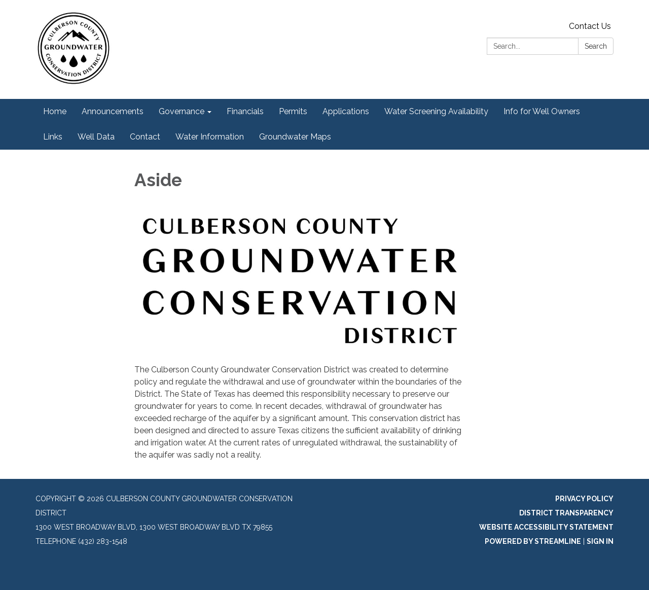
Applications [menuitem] (345, 111)
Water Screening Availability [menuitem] (436, 111)
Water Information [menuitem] (209, 137)
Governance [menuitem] (181, 111)
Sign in (600, 541)
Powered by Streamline (533, 541)
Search (596, 46)
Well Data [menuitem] (96, 137)
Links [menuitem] (52, 137)
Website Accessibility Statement (546, 527)
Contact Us (590, 26)
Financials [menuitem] (245, 111)
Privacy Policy (584, 499)
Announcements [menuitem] (112, 111)
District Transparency (566, 513)
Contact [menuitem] (145, 137)
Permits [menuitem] (293, 111)
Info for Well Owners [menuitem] (541, 111)
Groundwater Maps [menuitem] (295, 137)
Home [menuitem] (54, 111)
